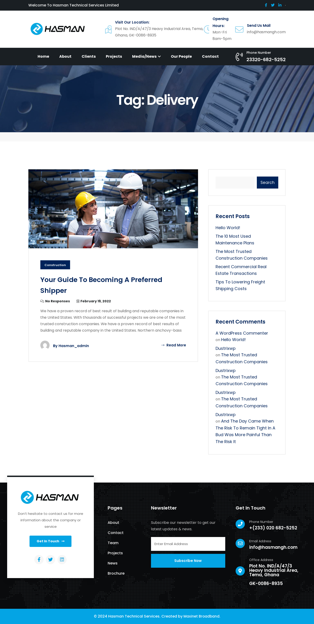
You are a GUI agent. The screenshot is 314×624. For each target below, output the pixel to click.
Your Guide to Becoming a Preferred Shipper (95, 284)
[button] (51, 542)
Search (268, 182)
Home (43, 56)
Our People (181, 56)
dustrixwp (226, 348)
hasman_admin (74, 346)
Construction (55, 265)
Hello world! (228, 228)
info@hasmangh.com (273, 547)
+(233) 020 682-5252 (273, 528)
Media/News (146, 56)
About (65, 56)
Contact (210, 56)
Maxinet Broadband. (202, 616)
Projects (114, 56)
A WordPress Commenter (242, 333)
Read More (173, 345)
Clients (89, 56)
